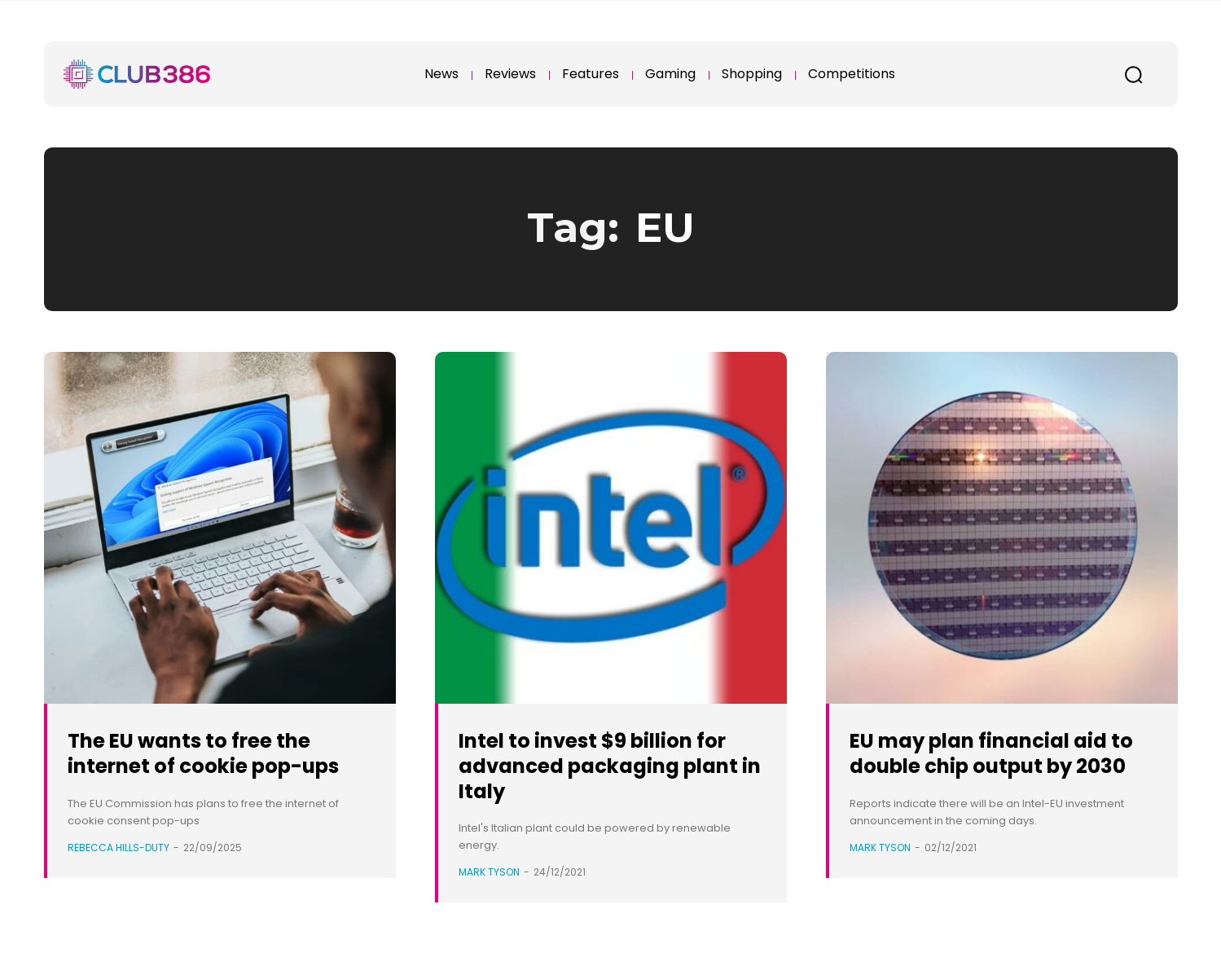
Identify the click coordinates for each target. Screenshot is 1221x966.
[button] (1133, 74)
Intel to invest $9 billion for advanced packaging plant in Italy (608, 765)
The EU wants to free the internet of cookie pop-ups (209, 765)
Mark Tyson (489, 872)
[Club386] (137, 74)
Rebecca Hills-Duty (118, 872)
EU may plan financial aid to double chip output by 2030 (1003, 765)
